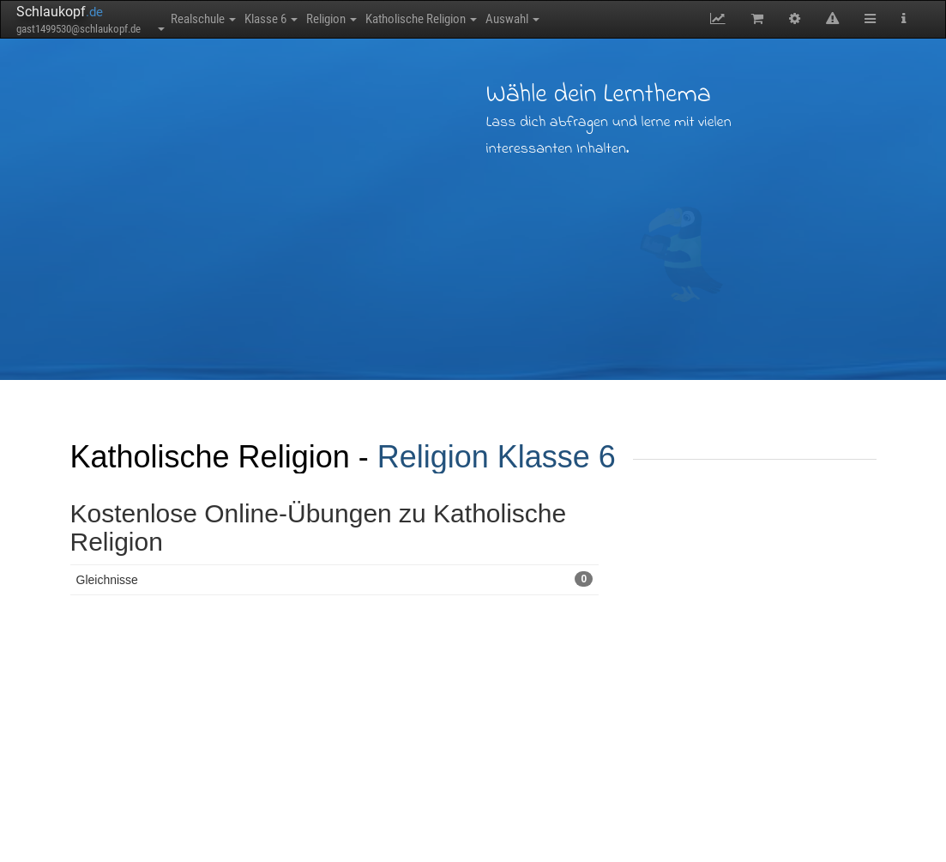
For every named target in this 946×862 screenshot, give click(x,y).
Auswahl (590, 19)
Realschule (211, 19)
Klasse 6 (296, 19)
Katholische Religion (481, 19)
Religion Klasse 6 (496, 456)
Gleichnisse (335, 579)
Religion (374, 19)
